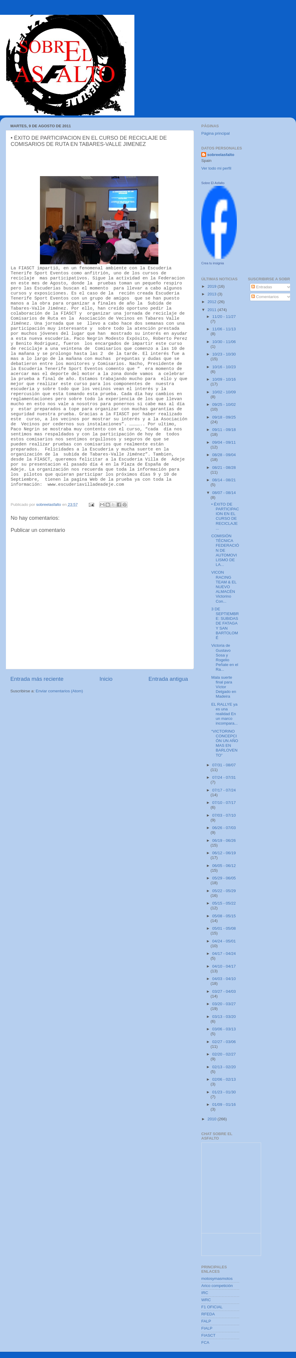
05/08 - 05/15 (224, 916)
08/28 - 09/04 (224, 455)
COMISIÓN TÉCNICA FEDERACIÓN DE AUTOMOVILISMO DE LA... (225, 550)
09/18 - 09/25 (224, 417)
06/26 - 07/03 (224, 828)
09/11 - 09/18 (224, 429)
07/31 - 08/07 (224, 765)
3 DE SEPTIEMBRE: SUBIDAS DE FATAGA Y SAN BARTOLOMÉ (225, 623)
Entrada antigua (168, 678)
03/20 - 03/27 (224, 1004)
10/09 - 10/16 (224, 379)
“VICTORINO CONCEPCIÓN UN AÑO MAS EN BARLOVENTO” (224, 743)
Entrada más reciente (37, 678)
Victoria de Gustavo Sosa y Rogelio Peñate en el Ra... (224, 657)
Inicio (105, 678)
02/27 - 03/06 (224, 1042)
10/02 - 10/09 (224, 392)
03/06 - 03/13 (224, 1029)
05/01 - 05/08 (224, 928)
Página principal (215, 133)
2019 (212, 286)
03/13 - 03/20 (224, 1016)
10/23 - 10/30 (224, 354)
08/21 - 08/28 (224, 467)
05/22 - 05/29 (224, 891)
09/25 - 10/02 (224, 404)
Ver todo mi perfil (216, 168)
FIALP (207, 1328)
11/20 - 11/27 (224, 316)
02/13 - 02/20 (224, 1067)
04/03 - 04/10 (224, 978)
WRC (206, 1300)
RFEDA (208, 1314)
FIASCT (208, 1335)
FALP (206, 1321)
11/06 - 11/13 (224, 329)
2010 (212, 1119)
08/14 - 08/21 (224, 480)
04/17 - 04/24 (224, 953)
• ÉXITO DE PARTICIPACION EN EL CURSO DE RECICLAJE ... (225, 516)
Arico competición (217, 1285)
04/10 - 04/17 (224, 966)
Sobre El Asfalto (212, 183)
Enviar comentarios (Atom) (59, 690)
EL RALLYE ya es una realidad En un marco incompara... (224, 714)
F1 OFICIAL (212, 1307)
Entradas (261, 287)
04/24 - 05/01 (224, 941)
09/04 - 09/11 (224, 442)
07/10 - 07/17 (224, 802)
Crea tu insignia (212, 263)
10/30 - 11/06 (224, 342)
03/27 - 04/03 (224, 991)
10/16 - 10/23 (224, 367)
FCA (205, 1342)
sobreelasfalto (220, 154)
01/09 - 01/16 (224, 1104)
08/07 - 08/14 (224, 492)
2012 (212, 302)
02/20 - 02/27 (224, 1054)
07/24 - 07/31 (224, 777)
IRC (204, 1293)
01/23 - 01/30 (224, 1092)
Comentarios (265, 297)
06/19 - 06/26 (224, 840)
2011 (212, 310)
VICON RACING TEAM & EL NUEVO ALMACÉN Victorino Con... (224, 586)
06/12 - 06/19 (224, 853)
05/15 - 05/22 (224, 903)
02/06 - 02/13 (224, 1079)
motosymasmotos (217, 1278)
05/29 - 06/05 (224, 878)
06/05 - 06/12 (224, 865)
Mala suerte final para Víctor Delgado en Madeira (223, 687)
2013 (212, 294)
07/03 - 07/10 (224, 815)
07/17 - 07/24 (224, 790)
